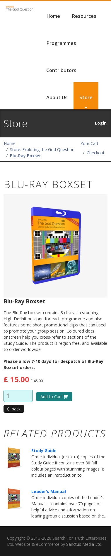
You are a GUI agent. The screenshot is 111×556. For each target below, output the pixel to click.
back (14, 409)
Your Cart (89, 143)
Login (101, 123)
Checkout (96, 152)
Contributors (61, 70)
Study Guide (44, 450)
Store (86, 97)
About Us (57, 97)
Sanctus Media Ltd (83, 544)
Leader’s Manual (48, 491)
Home (53, 16)
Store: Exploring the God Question (42, 149)
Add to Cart (54, 396)
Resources (84, 16)
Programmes (61, 43)
